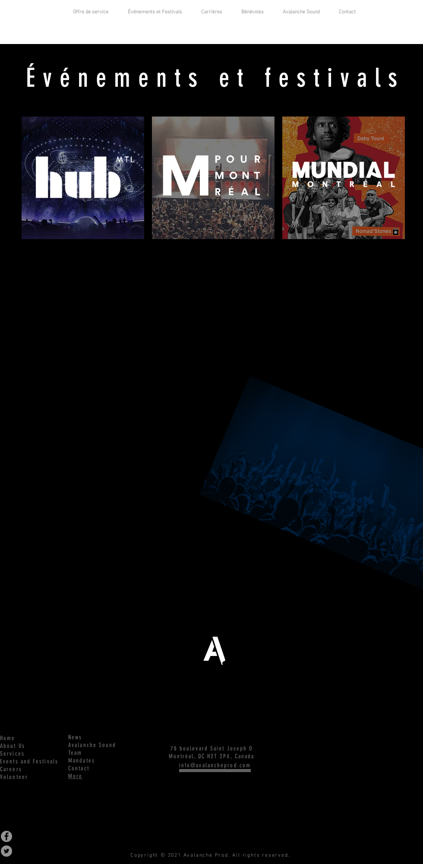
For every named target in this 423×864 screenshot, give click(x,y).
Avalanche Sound (92, 745)
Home (7, 738)
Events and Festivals (29, 761)
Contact (78, 768)
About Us (12, 746)
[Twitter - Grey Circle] (6, 851)
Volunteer (14, 777)
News (75, 737)
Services (12, 753)
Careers (11, 769)
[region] (83, 178)
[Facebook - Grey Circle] (6, 836)
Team (75, 753)
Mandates (81, 760)
